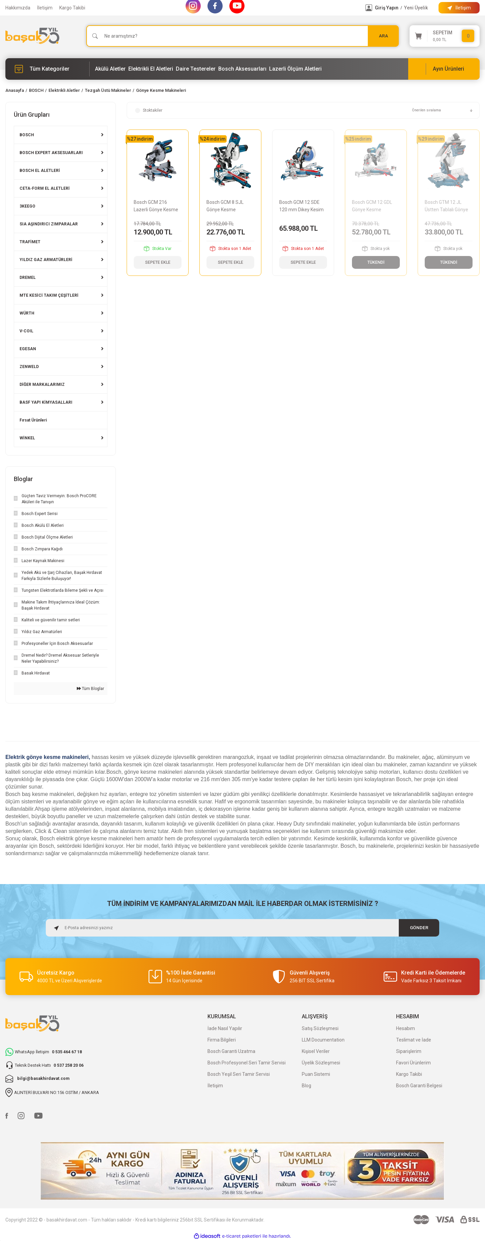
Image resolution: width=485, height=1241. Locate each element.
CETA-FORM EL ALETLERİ (45, 188)
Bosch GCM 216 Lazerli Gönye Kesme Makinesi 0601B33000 (157, 206)
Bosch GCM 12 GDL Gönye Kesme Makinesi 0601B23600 (375, 206)
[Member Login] (368, 7)
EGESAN (28, 348)
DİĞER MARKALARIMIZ (42, 384)
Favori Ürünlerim (413, 1062)
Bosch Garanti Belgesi (419, 1085)
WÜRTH (27, 313)
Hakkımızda (17, 7)
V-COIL (26, 331)
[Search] (242, 36)
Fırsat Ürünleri (33, 420)
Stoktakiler (152, 110)
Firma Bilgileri (221, 1040)
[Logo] (32, 36)
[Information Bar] (459, 7)
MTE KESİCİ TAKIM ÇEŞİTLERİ (49, 295)
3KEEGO (27, 206)
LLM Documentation (323, 1040)
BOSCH (27, 135)
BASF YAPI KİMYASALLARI (46, 402)
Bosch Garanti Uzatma (231, 1051)
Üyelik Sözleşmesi (321, 1062)
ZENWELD (29, 366)
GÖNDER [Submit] (419, 927)
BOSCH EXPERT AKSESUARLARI (51, 152)
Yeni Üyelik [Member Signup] (416, 7)
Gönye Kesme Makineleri (161, 90)
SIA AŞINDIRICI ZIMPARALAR (49, 224)
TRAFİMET (30, 242)
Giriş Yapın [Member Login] (386, 7)
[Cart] (445, 36)
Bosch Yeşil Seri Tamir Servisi (238, 1074)
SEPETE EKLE (157, 262)
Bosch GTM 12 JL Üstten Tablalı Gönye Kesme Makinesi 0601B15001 (448, 206)
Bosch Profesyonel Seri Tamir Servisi (246, 1062)
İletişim (45, 7)
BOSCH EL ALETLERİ (40, 170)
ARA (383, 36)
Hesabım (405, 1028)
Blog (306, 1085)
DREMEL (28, 277)
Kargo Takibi (72, 7)
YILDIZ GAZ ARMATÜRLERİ (46, 259)
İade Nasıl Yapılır (224, 1028)
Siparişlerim (408, 1051)
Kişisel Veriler (316, 1051)
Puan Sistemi (316, 1074)
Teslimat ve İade (413, 1040)
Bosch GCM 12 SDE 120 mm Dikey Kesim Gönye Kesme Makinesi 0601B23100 (302, 206)
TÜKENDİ (376, 262)
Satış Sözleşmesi (320, 1028)
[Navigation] (47, 69)
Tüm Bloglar (90, 688)
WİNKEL (27, 438)
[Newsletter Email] (242, 928)
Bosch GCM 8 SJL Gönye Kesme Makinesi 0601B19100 (230, 206)
